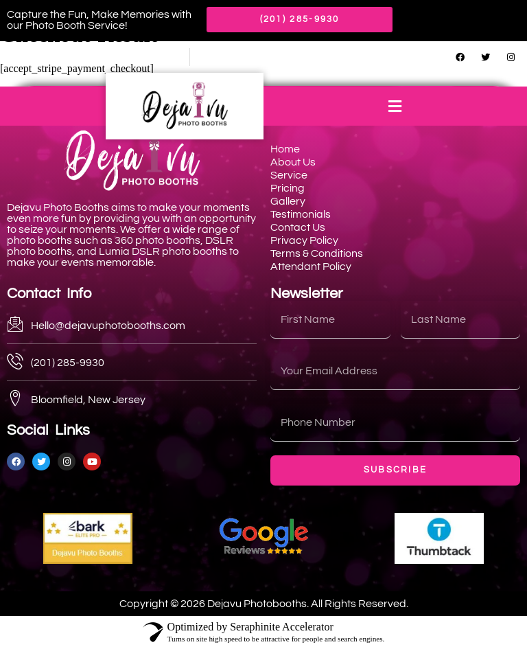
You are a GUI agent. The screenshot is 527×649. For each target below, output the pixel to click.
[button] (395, 106)
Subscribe (396, 470)
